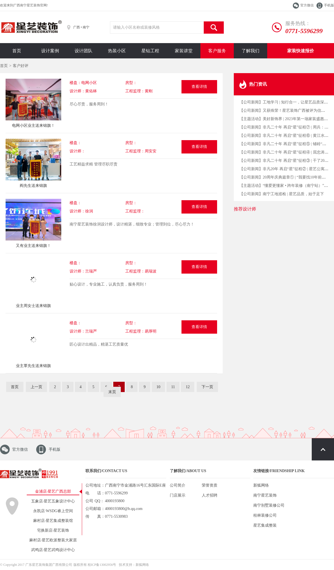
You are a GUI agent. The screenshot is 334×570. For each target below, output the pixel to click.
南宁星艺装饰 (265, 495)
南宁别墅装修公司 (268, 505)
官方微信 (307, 5)
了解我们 (250, 50)
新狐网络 (261, 485)
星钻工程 (150, 50)
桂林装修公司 (265, 515)
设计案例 (50, 50)
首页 (16, 50)
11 (173, 387)
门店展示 (177, 495)
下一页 (207, 387)
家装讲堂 (184, 50)
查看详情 (199, 87)
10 (158, 387)
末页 (112, 392)
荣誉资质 (209, 485)
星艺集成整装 (265, 525)
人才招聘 (209, 495)
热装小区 (117, 50)
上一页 (36, 387)
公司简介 (177, 485)
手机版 (329, 5)
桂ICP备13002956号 (102, 565)
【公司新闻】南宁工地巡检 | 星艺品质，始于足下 (281, 194)
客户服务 (217, 50)
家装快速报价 (300, 50)
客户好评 (20, 66)
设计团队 (83, 50)
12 (188, 387)
